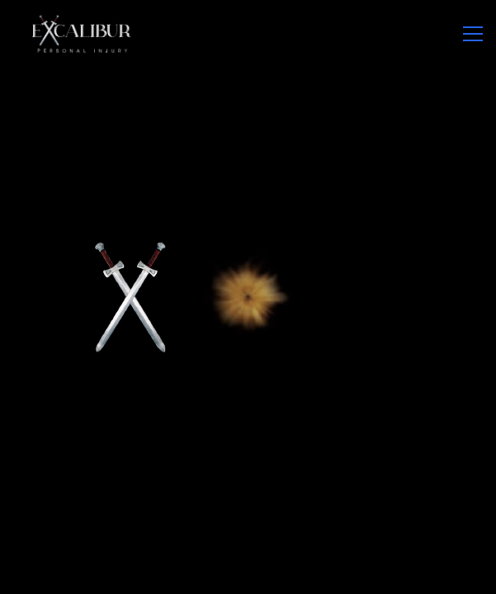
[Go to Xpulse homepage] (82, 34)
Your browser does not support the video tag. (248, 297)
